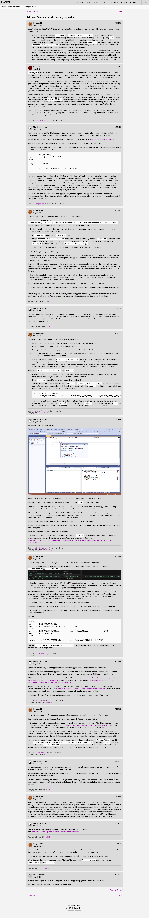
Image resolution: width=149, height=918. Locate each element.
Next (121, 11)
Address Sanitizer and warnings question (22, 7)
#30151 (118, 308)
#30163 (118, 761)
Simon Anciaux (39, 67)
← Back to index (32, 11)
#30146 (118, 67)
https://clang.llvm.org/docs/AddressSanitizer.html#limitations (55, 832)
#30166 (118, 797)
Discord (95, 2)
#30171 (118, 844)
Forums (3, 7)
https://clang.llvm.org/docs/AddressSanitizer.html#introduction (82, 689)
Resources (113, 2)
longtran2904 (38, 23)
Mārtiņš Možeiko (40, 127)
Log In (145, 2)
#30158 (118, 662)
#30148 (118, 127)
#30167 (118, 823)
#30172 (118, 875)
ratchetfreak (38, 875)
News (103, 2)
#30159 (118, 709)
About (124, 2)
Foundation (135, 2)
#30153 (118, 333)
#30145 (118, 23)
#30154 (118, 419)
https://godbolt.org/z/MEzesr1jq (102, 139)
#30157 (118, 557)
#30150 (118, 211)
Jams (88, 2)
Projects (80, 2)
